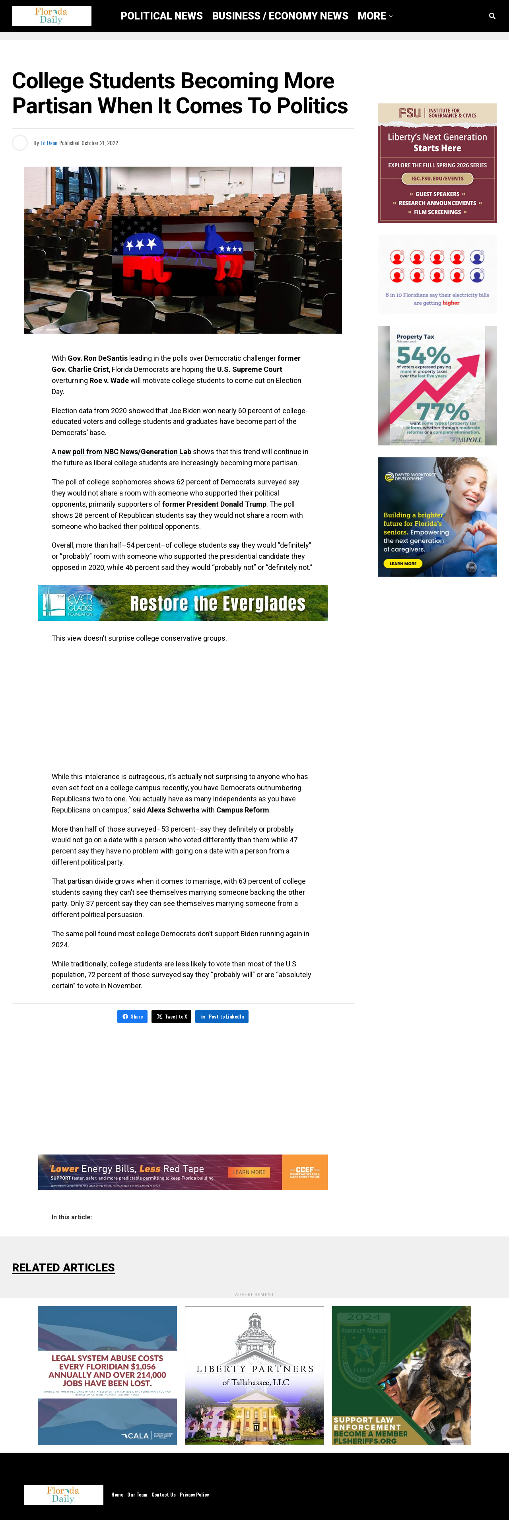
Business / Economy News (280, 16)
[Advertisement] (183, 707)
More (372, 16)
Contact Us (164, 1493)
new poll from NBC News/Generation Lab (124, 451)
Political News (162, 16)
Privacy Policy (194, 1493)
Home (117, 1493)
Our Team (137, 1493)
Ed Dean (49, 142)
